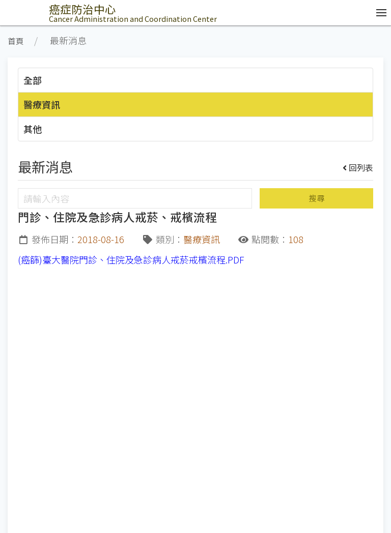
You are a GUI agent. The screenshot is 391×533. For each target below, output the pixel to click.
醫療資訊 (41, 104)
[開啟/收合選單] (378, 12)
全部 (32, 79)
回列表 (358, 167)
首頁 (16, 41)
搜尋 (317, 198)
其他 (32, 128)
